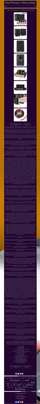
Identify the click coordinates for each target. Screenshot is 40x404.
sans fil (22, 380)
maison (19, 387)
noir (7, 378)
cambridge (31, 387)
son (23, 385)
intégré (25, 383)
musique (15, 378)
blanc (8, 385)
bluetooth (25, 387)
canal (12, 387)
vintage (28, 383)
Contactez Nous (20, 395)
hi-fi (18, 383)
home (31, 380)
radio (9, 387)
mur (25, 378)
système (18, 385)
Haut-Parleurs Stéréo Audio (20, 393)
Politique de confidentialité (20, 396)
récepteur (23, 378)
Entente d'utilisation (20, 398)
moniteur (8, 383)
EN (19, 400)
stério (11, 383)
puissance (19, 378)
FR (21, 400)
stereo (15, 383)
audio (33, 383)
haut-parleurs (20, 389)
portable (29, 378)
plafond (11, 378)
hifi (14, 385)
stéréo (27, 380)
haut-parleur (15, 380)
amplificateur (29, 385)
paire (11, 385)
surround (33, 378)
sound (15, 387)
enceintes (21, 383)
